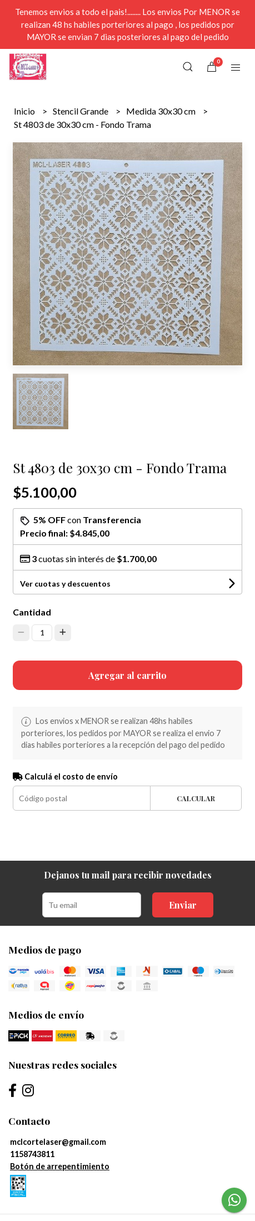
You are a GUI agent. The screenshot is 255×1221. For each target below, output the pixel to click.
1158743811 (32, 1154)
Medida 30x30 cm (161, 111)
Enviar (183, 905)
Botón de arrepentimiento (59, 1166)
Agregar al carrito (127, 675)
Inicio (25, 111)
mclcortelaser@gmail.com (58, 1141)
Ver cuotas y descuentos (65, 583)
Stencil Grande (81, 111)
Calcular (196, 798)
